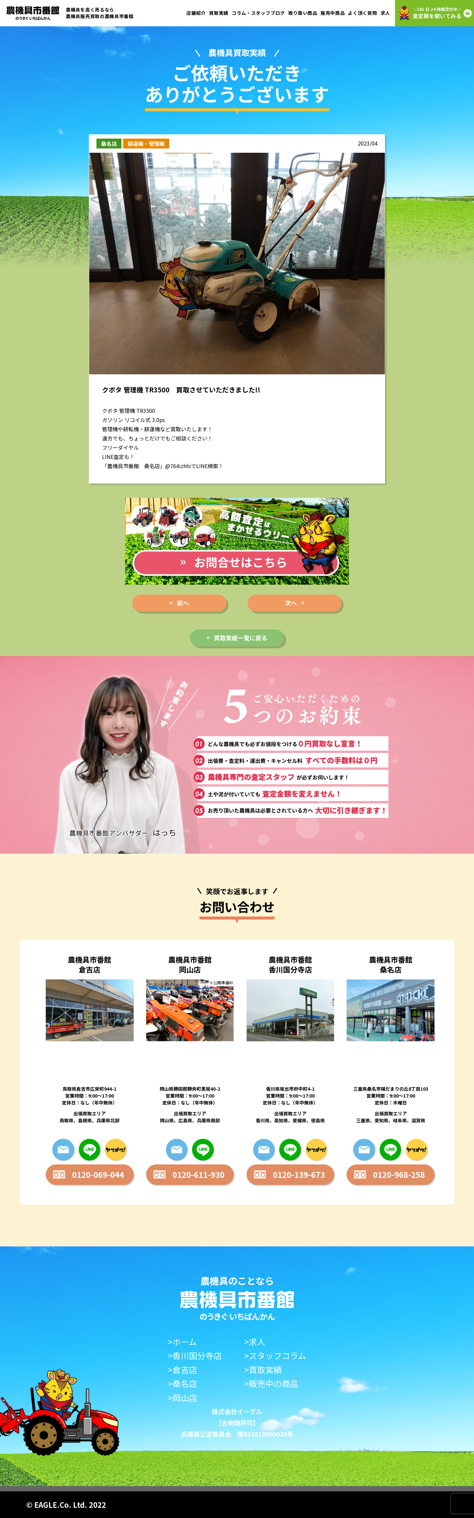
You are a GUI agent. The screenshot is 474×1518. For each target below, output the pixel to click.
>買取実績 (263, 1369)
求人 (385, 13)
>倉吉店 (182, 1369)
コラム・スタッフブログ (258, 13)
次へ (291, 603)
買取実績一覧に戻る (240, 637)
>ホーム (182, 1341)
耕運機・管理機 (146, 143)
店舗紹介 (196, 13)
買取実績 (218, 13)
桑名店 (109, 143)
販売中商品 (333, 13)
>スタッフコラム (275, 1355)
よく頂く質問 (362, 13)
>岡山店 (182, 1397)
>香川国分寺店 (195, 1355)
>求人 (254, 1341)
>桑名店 (182, 1383)
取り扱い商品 (302, 13)
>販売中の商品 (271, 1383)
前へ (183, 603)
